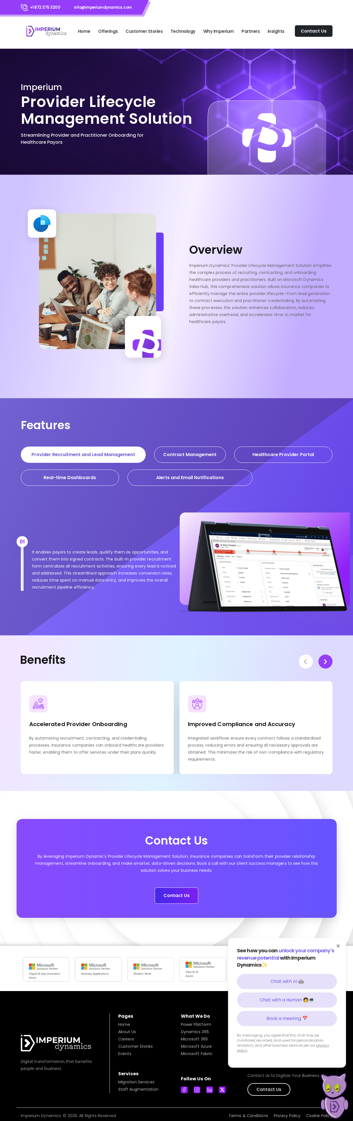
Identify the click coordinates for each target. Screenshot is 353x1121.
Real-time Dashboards (70, 477)
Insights (276, 31)
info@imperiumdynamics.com (103, 7)
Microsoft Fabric (197, 1050)
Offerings (108, 31)
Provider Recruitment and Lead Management (83, 454)
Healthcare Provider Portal (283, 454)
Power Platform (196, 1021)
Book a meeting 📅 (287, 1018)
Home (84, 31)
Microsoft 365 (194, 1036)
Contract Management (190, 454)
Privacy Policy (287, 1112)
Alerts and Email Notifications (190, 477)
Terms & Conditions (248, 1112)
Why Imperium (218, 31)
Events (124, 1050)
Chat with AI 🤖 (287, 981)
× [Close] (338, 945)
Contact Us (176, 892)
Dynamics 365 (195, 1028)
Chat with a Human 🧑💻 (287, 1000)
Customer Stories (144, 31)
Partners (251, 31)
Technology (182, 31)
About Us (127, 1028)
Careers (126, 1036)
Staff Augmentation (138, 1086)
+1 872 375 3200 (45, 7)
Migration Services (136, 1079)
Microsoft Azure (196, 1043)
